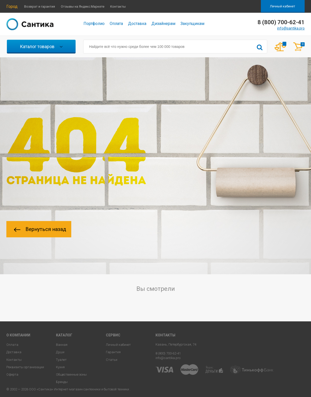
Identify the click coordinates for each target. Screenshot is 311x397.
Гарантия (113, 352)
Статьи (111, 360)
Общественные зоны (71, 374)
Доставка (137, 23)
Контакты (118, 6)
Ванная (61, 345)
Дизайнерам (163, 23)
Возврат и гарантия (39, 6)
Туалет (61, 360)
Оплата (116, 23)
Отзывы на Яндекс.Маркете (82, 6)
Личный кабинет (282, 6)
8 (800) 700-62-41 (168, 353)
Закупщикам (192, 23)
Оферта (12, 374)
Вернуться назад (40, 229)
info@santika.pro (291, 28)
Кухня (60, 367)
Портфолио (94, 23)
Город (12, 6)
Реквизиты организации (25, 367)
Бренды (62, 382)
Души (60, 352)
